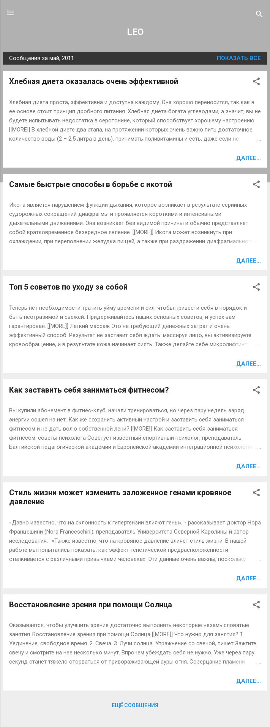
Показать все (239, 58)
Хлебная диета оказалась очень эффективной (93, 81)
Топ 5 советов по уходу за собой (68, 286)
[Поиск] (259, 15)
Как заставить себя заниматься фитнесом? (89, 389)
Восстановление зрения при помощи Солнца (90, 604)
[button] (256, 83)
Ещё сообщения (135, 705)
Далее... (248, 158)
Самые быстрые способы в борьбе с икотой (90, 184)
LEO (135, 32)
